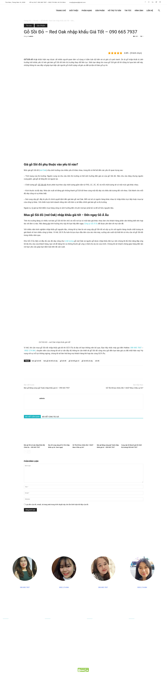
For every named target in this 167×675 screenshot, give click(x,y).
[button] (159, 11)
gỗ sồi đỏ (63, 361)
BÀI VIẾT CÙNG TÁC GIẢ (50, 417)
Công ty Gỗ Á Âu (91, 224)
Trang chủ (27, 21)
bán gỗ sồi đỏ (36, 361)
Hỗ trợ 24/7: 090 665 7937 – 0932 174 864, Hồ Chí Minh (47, 2)
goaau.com (92, 665)
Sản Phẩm (41, 25)
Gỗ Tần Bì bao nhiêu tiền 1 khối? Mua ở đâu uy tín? (124, 388)
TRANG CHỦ (61, 10)
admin (31, 36)
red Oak (43, 170)
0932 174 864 (30, 351)
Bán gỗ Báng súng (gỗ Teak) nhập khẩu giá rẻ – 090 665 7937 (47, 388)
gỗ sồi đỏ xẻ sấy (87, 361)
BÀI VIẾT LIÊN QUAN (32, 417)
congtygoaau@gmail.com (77, 2)
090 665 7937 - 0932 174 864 (22, 651)
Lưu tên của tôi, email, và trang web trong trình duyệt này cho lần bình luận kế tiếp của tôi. (57, 504)
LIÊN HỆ (150, 10)
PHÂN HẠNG (87, 10)
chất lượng (69, 241)
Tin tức (35, 21)
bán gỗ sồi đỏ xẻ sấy (51, 361)
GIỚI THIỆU (73, 10)
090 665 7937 (136, 348)
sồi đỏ (97, 361)
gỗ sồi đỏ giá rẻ (74, 361)
